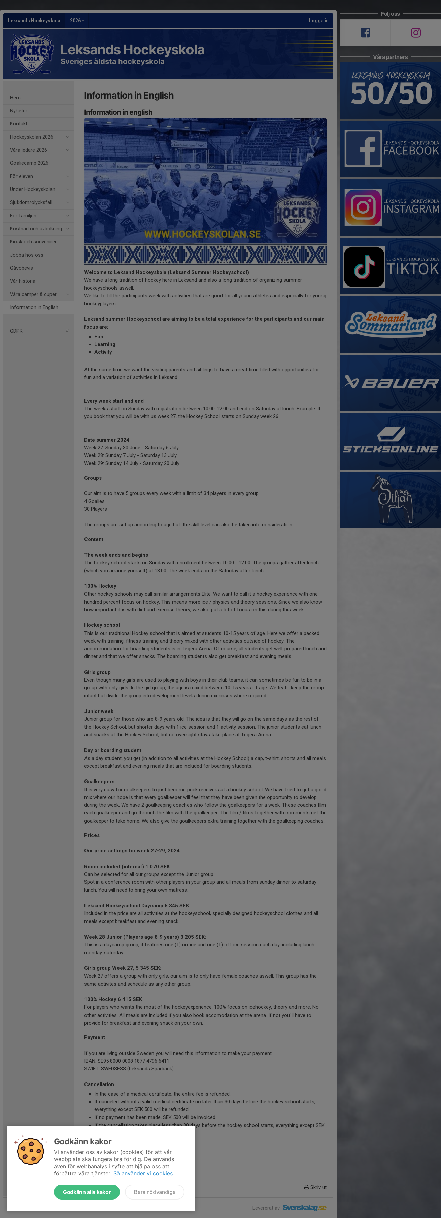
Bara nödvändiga (154, 1192)
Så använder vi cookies (143, 1173)
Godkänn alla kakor (87, 1192)
